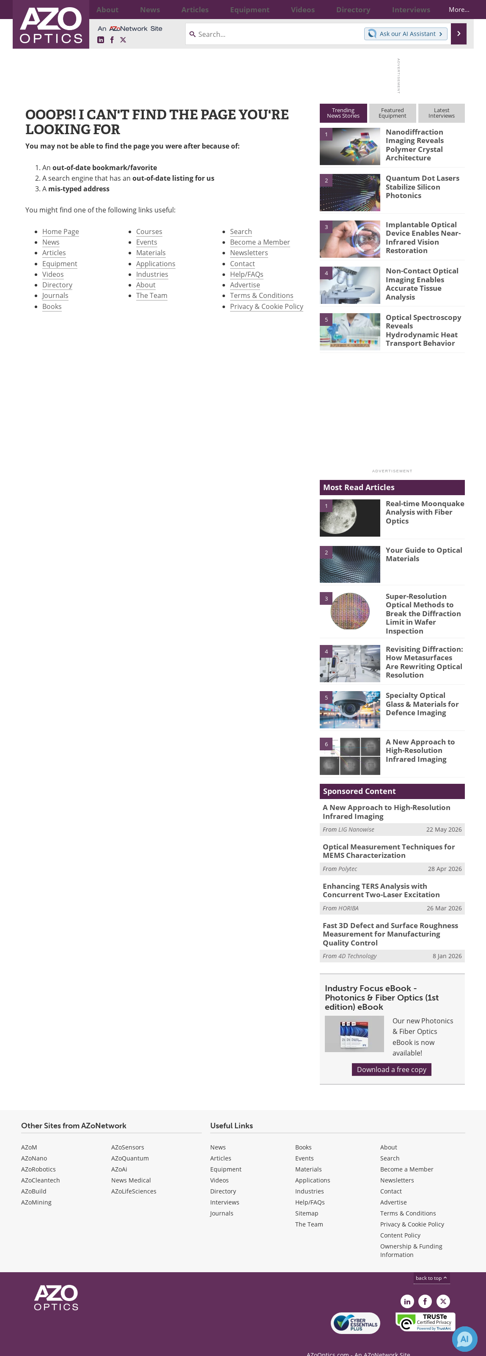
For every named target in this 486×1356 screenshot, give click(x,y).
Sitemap (307, 1199)
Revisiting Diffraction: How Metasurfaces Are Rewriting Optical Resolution (421, 655)
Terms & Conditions (262, 295)
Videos (53, 274)
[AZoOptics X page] (123, 40)
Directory (57, 284)
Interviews (224, 1188)
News (51, 242)
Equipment (59, 263)
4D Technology (357, 942)
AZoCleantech (40, 1166)
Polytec (347, 860)
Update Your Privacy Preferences (85, 1345)
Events (146, 242)
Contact (242, 263)
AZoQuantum (130, 1144)
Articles (54, 252)
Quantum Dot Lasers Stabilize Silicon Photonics (418, 185)
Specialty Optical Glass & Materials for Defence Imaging (423, 698)
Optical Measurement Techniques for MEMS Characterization (393, 843)
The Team (151, 295)
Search (241, 231)
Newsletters (249, 252)
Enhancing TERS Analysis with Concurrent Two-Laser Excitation (389, 880)
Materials (151, 252)
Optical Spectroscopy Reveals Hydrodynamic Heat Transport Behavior (425, 324)
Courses (149, 231)
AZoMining (36, 1188)
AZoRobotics (38, 1155)
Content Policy (400, 1221)
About (146, 284)
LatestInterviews (441, 112)
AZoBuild (34, 1177)
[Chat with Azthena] (465, 1339)
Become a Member (260, 242)
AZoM (29, 1133)
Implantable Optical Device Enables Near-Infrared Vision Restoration (419, 235)
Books (52, 306)
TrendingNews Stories (343, 112)
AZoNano (34, 1144)
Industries (152, 274)
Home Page (60, 231)
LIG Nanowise (356, 823)
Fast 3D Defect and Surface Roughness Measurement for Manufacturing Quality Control (388, 922)
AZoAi (119, 1155)
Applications (156, 263)
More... (451, 9)
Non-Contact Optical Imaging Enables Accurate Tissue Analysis (425, 278)
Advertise (245, 284)
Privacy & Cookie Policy (266, 306)
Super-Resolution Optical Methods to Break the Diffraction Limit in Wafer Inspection (420, 611)
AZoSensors (127, 1133)
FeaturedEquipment (392, 112)
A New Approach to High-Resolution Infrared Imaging (425, 744)
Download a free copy (391, 1055)
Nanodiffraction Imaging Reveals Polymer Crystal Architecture (425, 139)
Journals (55, 295)
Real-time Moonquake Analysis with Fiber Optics (421, 511)
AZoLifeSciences (134, 1177)
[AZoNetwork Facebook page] (112, 40)
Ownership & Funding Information (411, 1236)
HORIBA (348, 897)
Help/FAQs (247, 274)
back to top (432, 1264)
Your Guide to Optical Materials (420, 554)
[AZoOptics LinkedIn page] (100, 40)
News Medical (131, 1166)
